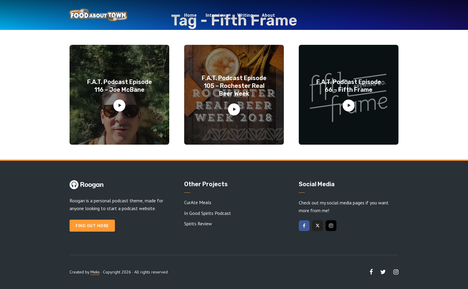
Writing (245, 15)
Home (190, 15)
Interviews (217, 15)
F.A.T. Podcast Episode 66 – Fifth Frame (348, 85)
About (268, 15)
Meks (95, 272)
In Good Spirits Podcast (207, 213)
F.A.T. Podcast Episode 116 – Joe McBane (119, 85)
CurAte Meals (197, 202)
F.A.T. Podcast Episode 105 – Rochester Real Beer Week (234, 85)
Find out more (92, 225)
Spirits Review (198, 224)
